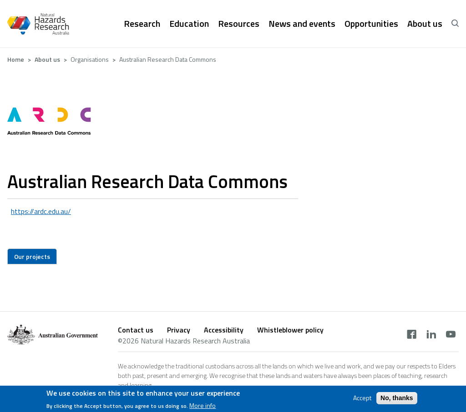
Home (15, 59)
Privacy (178, 329)
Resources (238, 23)
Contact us (135, 329)
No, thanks (396, 399)
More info (202, 407)
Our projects (32, 256)
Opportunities (371, 23)
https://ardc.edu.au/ (41, 211)
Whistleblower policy (290, 329)
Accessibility (223, 329)
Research (142, 23)
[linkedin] (431, 335)
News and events (301, 23)
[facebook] (412, 335)
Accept (362, 399)
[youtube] (451, 335)
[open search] (455, 23)
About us (424, 23)
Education (189, 23)
